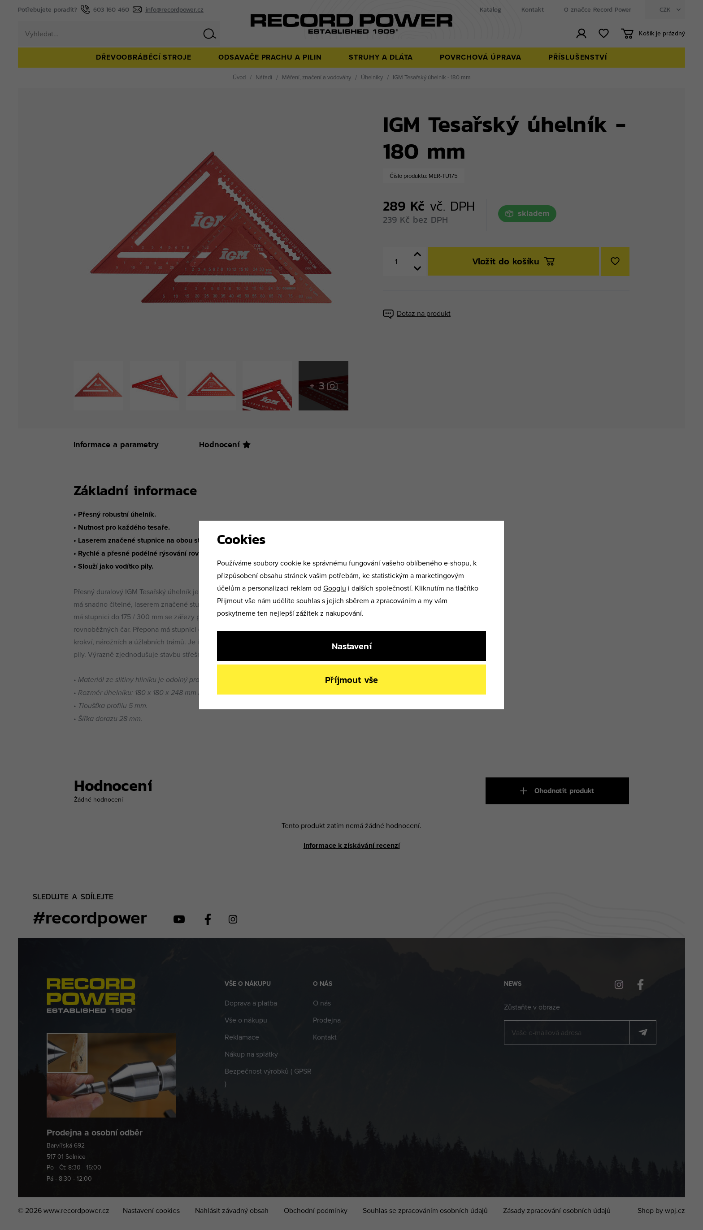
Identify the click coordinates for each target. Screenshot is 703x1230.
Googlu (334, 588)
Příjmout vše (351, 679)
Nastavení (352, 645)
